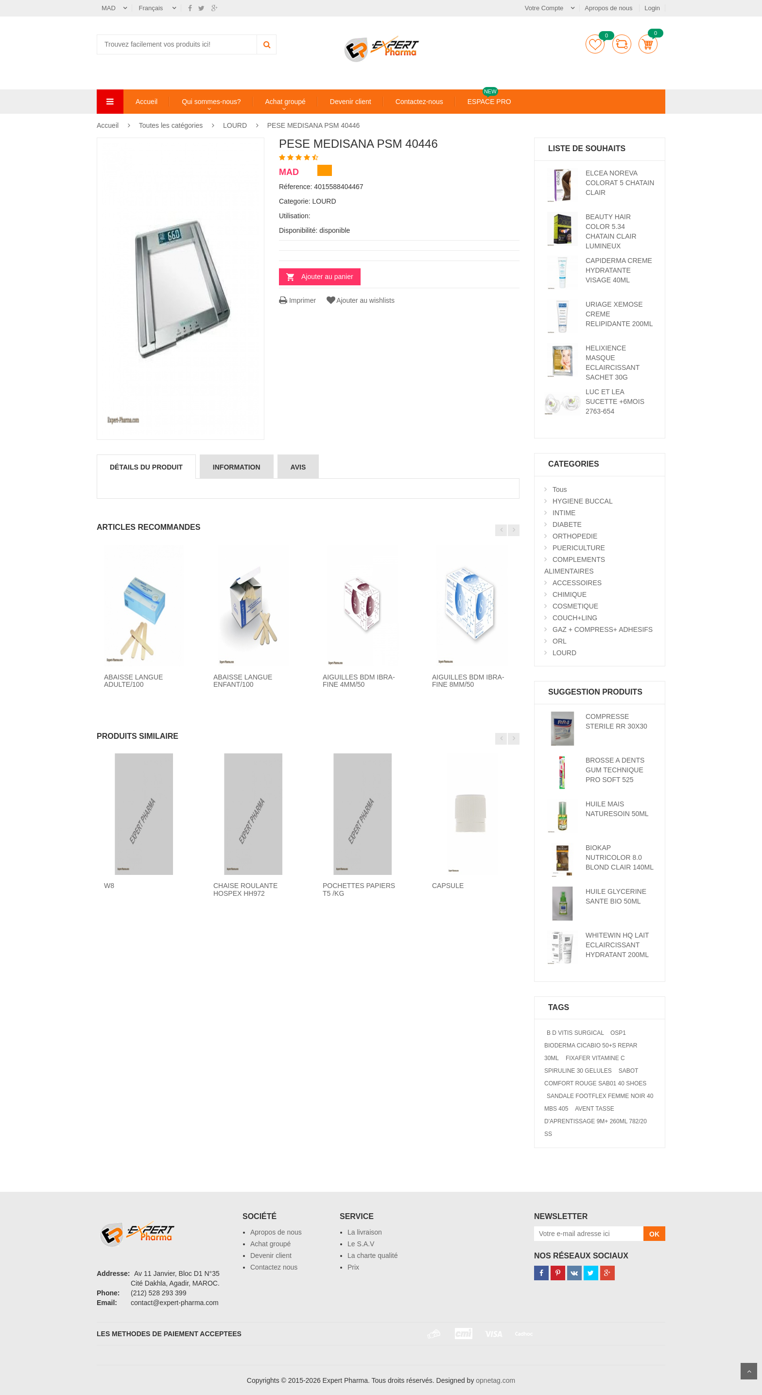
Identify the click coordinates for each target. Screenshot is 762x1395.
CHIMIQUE (570, 594)
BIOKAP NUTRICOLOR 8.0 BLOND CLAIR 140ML (620, 857)
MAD (109, 8)
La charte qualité (372, 1255)
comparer (621, 44)
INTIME (564, 513)
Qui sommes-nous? (211, 101)
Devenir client (350, 101)
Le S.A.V (360, 1244)
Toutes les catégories (171, 125)
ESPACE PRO (489, 101)
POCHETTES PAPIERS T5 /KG (359, 889)
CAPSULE (448, 885)
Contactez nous (273, 1267)
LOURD (235, 125)
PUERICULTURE (579, 548)
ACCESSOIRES (577, 583)
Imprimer (297, 300)
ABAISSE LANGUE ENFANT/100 (242, 680)
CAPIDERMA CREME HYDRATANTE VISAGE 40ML (619, 270)
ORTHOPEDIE (575, 536)
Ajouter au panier (327, 276)
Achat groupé (285, 101)
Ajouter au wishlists (360, 300)
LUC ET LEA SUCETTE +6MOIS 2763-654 (615, 401)
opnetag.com (495, 1380)
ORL (560, 641)
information (236, 467)
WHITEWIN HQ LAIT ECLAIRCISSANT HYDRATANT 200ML (617, 945)
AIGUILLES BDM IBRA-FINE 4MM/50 (359, 680)
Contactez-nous (419, 101)
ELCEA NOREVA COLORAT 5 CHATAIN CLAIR (620, 182)
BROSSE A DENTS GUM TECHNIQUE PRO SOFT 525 (615, 770)
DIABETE (567, 524)
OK (654, 1234)
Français (152, 8)
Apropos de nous (609, 8)
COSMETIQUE (575, 606)
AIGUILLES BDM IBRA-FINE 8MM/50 (468, 680)
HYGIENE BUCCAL (583, 501)
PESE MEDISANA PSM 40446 (313, 125)
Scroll (749, 1371)
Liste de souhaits (595, 44)
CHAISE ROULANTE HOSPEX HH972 (245, 889)
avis (298, 467)
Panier (648, 44)
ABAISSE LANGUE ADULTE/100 (133, 680)
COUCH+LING (575, 618)
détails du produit (146, 467)
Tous (560, 489)
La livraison (364, 1232)
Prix (353, 1267)
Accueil (146, 101)
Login (652, 8)
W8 (109, 885)
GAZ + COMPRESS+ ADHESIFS (603, 629)
